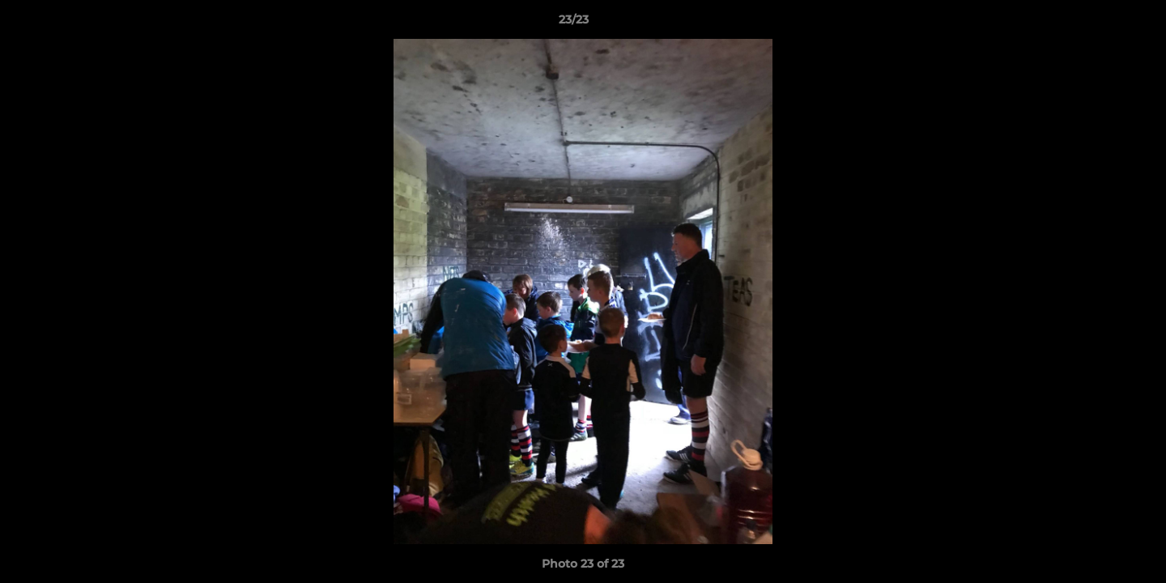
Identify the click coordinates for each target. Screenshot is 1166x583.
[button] (1098, 23)
